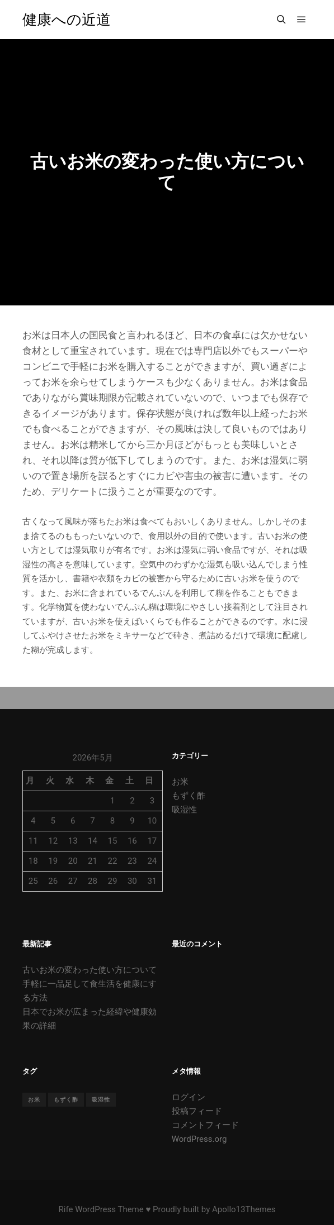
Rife (66, 1209)
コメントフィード (205, 1125)
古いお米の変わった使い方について (89, 970)
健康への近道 (66, 19)
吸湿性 (184, 810)
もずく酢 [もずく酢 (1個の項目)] (66, 1100)
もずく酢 (188, 796)
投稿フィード (197, 1111)
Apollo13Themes (244, 1209)
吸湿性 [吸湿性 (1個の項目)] (101, 1100)
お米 (180, 782)
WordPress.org (199, 1139)
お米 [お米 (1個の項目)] (34, 1100)
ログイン (188, 1097)
